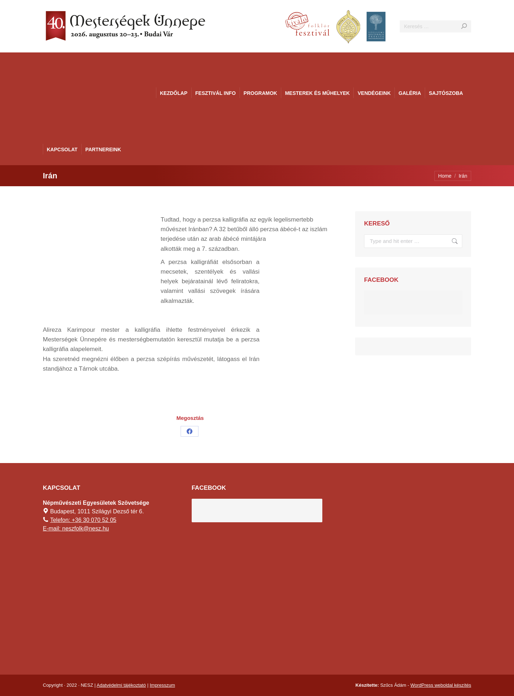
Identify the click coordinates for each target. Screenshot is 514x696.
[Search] (435, 26)
